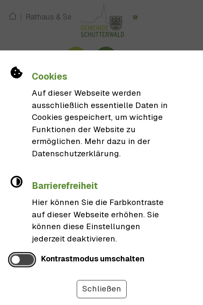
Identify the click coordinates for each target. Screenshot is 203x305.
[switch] (22, 260)
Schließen (101, 288)
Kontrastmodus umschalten (93, 258)
